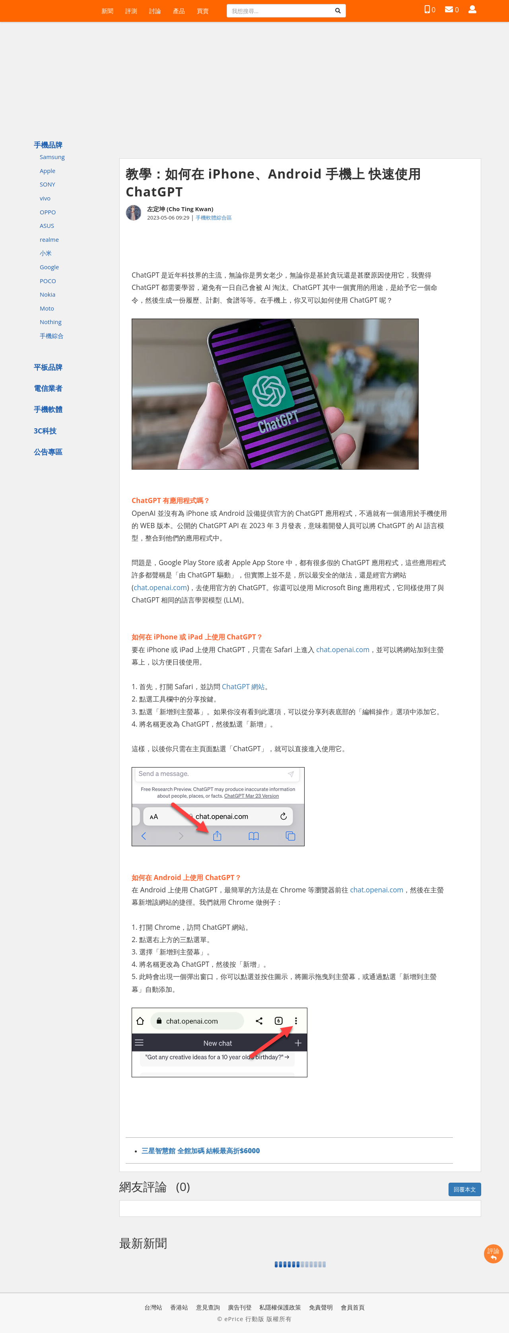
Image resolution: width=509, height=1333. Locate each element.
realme (49, 239)
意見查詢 (208, 1307)
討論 (155, 11)
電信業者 (48, 388)
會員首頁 (353, 1307)
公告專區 (48, 452)
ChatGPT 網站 (243, 686)
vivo (45, 198)
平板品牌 (48, 367)
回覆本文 (465, 1189)
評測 (131, 11)
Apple (47, 171)
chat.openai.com (160, 587)
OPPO (48, 212)
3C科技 (45, 430)
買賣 (203, 11)
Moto (47, 308)
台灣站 (153, 1307)
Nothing (51, 322)
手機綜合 (52, 336)
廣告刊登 (240, 1307)
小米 (46, 253)
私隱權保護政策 (280, 1307)
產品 (179, 11)
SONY (47, 184)
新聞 (107, 11)
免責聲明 (321, 1307)
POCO (48, 281)
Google (49, 267)
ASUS (47, 225)
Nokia (47, 294)
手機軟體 (48, 409)
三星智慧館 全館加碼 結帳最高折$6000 (201, 1150)
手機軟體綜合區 (214, 217)
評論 (493, 1254)
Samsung (52, 157)
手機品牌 (48, 145)
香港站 (179, 1307)
